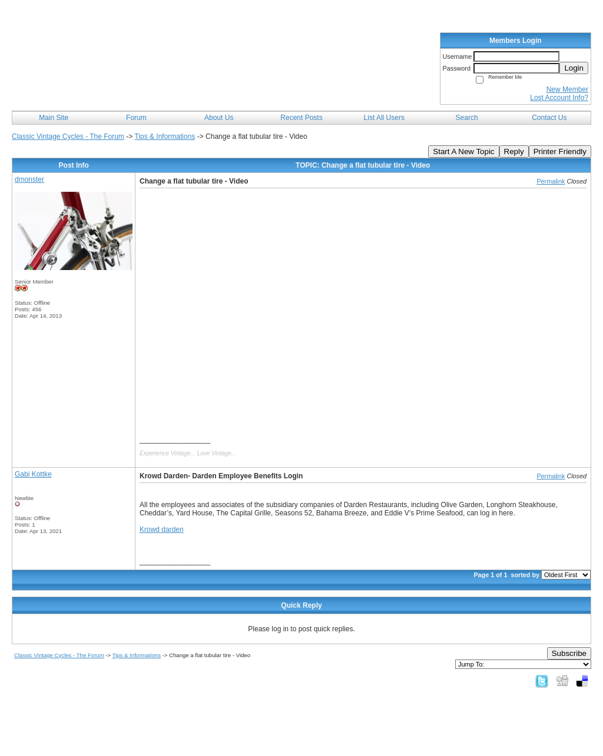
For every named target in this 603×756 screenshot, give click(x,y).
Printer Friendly (560, 151)
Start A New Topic (463, 151)
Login (574, 68)
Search (467, 118)
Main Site (53, 118)
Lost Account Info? (559, 98)
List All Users (384, 118)
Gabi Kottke (33, 474)
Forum (136, 118)
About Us (218, 118)
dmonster (29, 179)
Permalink (550, 181)
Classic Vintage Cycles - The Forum (68, 136)
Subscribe (569, 653)
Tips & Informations (164, 136)
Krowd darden (162, 529)
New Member (567, 89)
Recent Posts (301, 118)
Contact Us (549, 118)
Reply (514, 151)
